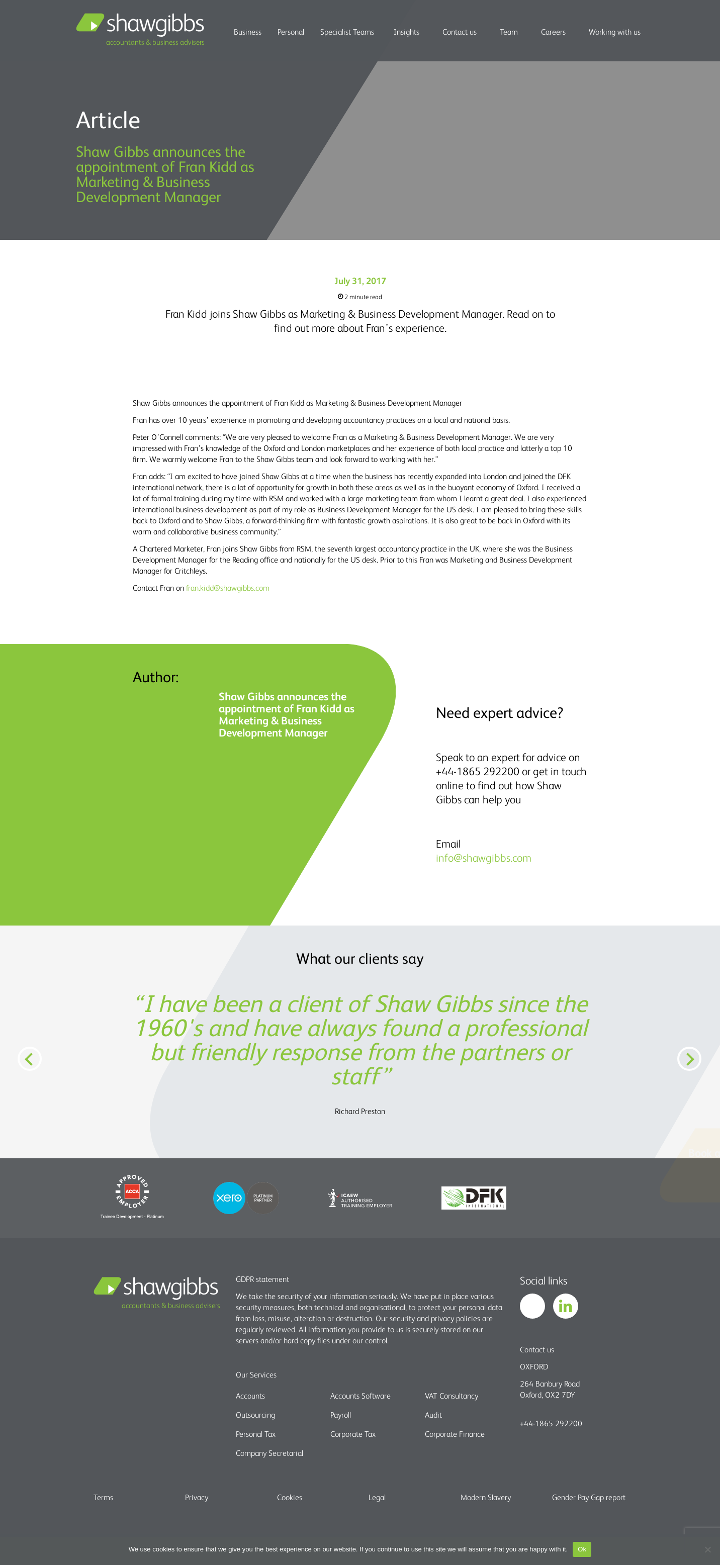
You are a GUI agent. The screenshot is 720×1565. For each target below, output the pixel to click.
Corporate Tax (353, 1434)
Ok (582, 1549)
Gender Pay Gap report (588, 1497)
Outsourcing (255, 1415)
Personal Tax (256, 1434)
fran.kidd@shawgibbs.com (227, 588)
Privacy (196, 1497)
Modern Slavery (486, 1497)
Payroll (340, 1415)
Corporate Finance (455, 1434)
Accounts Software (360, 1396)
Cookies (289, 1497)
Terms (103, 1497)
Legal (377, 1497)
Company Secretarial (269, 1453)
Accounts (250, 1396)
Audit (433, 1415)
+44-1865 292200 (551, 1423)
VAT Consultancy (451, 1396)
